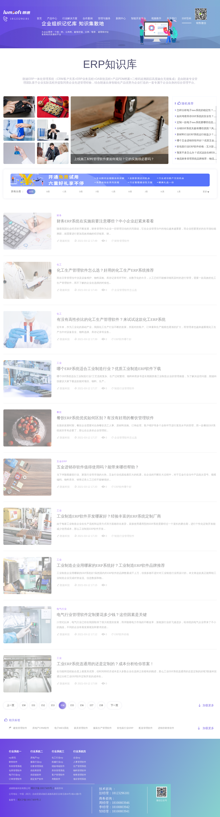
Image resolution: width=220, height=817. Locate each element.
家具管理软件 (81, 728)
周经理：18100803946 (114, 803)
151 (33, 705)
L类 (179, 191)
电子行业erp (14, 775)
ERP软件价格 (121, 634)
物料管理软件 (79, 770)
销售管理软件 (79, 775)
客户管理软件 (58, 775)
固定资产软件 (36, 779)
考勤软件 (56, 779)
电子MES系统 (61, 728)
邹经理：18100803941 (114, 811)
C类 (64, 191)
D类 (81, 191)
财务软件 (13, 762)
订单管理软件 (15, 779)
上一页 (10, 705)
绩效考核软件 (58, 766)
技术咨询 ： (107, 789)
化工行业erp (57, 757)
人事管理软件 (79, 762)
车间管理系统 (15, 766)
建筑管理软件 (20, 728)
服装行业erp (36, 762)
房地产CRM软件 (40, 728)
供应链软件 (35, 775)
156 (82, 705)
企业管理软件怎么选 (125, 290)
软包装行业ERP (125, 728)
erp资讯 (12, 757)
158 (101, 705)
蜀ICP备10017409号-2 (42, 788)
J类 (146, 191)
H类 (130, 191)
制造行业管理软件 (124, 388)
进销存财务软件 (166, 728)
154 (62, 705)
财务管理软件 (121, 241)
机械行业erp (57, 762)
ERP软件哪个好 (122, 339)
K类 (162, 191)
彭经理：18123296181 (114, 793)
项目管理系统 (79, 779)
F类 (97, 191)
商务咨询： (107, 798)
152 (43, 705)
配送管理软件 (146, 728)
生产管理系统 (79, 766)
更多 (205, 191)
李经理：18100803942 (114, 807)
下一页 (114, 705)
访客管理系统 (36, 766)
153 (53, 705)
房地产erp (34, 757)
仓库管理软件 (15, 770)
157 (91, 705)
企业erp (76, 757)
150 (23, 705)
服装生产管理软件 (102, 728)
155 (72, 705)
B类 (48, 191)
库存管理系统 (58, 770)
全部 (31, 191)
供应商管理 (35, 770)
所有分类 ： (17, 191)
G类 (114, 191)
